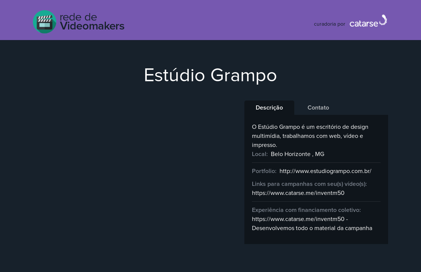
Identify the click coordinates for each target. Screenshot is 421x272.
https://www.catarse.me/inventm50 (298, 193)
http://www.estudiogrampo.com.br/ (325, 171)
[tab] (269, 107)
